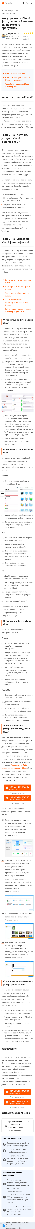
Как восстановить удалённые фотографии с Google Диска (18, 1144)
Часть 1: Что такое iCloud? (15, 73)
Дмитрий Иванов (12, 34)
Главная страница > (11, 11)
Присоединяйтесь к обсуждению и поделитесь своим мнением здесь (16, 1126)
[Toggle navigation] (31, 2)
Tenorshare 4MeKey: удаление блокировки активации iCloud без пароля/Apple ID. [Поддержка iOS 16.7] (19, 1210)
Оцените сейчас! (26, 38)
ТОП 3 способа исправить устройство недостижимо (17, 1150)
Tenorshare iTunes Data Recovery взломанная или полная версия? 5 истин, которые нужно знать (17, 1160)
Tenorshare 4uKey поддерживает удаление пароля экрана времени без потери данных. (18, 1184)
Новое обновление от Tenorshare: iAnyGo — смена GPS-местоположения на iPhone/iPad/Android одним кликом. (18, 1197)
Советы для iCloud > (8, 13)
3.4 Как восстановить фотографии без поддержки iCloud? (16, 302)
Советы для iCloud (12, 38)
